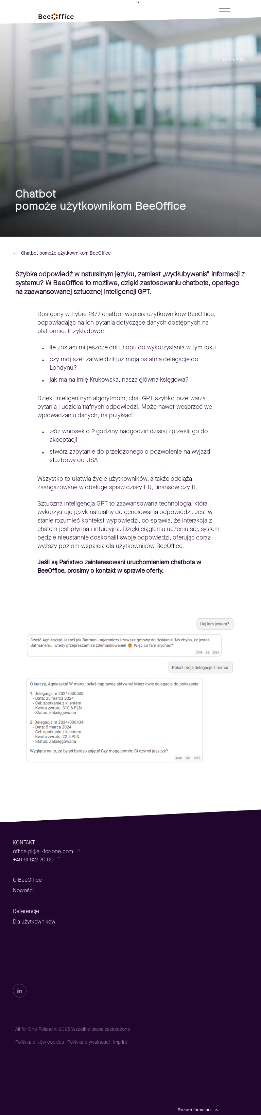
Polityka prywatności (88, 1042)
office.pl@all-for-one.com (43, 851)
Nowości (23, 890)
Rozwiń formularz (195, 1109)
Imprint (120, 1042)
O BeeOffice (27, 879)
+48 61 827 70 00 (33, 859)
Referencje (26, 911)
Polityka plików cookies (39, 1042)
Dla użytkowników (34, 921)
